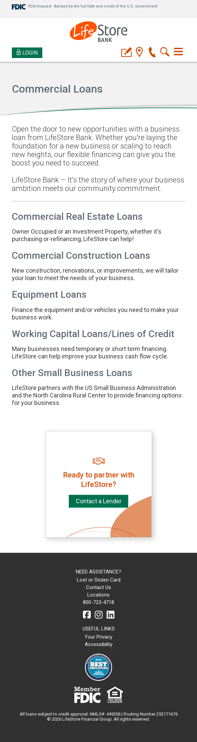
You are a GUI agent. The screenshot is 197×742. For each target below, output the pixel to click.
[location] (139, 53)
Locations (98, 595)
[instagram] (99, 615)
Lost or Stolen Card (99, 580)
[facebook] (87, 615)
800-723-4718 (98, 602)
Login (27, 52)
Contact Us (98, 587)
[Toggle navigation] (178, 51)
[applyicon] (126, 53)
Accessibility (98, 644)
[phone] (152, 53)
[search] (165, 53)
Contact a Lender (99, 501)
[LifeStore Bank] (98, 32)
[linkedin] (110, 615)
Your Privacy (98, 637)
